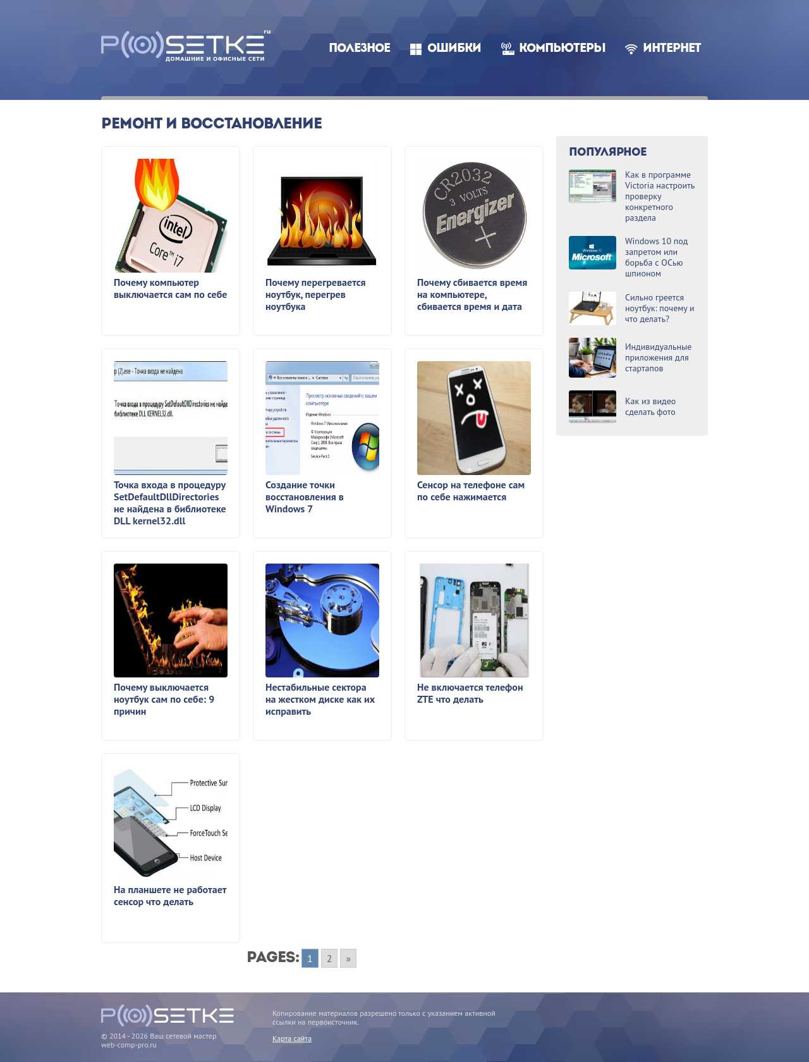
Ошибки (454, 49)
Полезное (359, 49)
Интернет (672, 49)
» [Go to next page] (348, 958)
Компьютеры (562, 49)
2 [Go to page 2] (329, 958)
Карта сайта (292, 1038)
